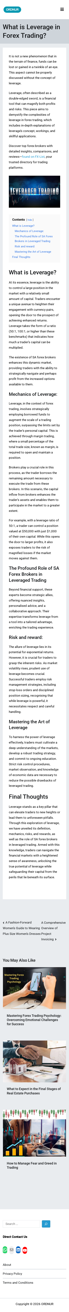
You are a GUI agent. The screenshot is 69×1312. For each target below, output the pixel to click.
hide (30, 220)
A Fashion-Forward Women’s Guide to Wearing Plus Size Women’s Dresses (22, 928)
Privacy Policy (12, 1273)
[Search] (46, 1224)
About (7, 1265)
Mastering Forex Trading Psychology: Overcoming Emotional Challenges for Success (34, 1020)
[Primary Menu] (62, 9)
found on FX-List (33, 156)
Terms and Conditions (18, 1282)
